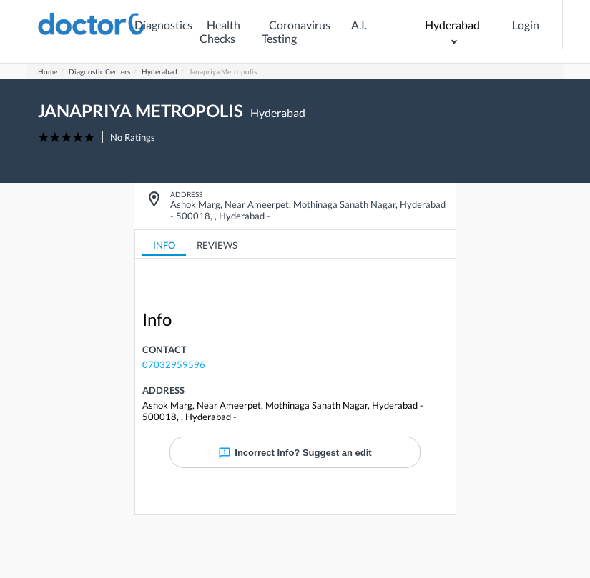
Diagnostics (163, 24)
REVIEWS (217, 245)
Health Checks (220, 31)
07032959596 (173, 364)
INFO (164, 245)
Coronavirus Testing (296, 31)
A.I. (359, 24)
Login (525, 24)
